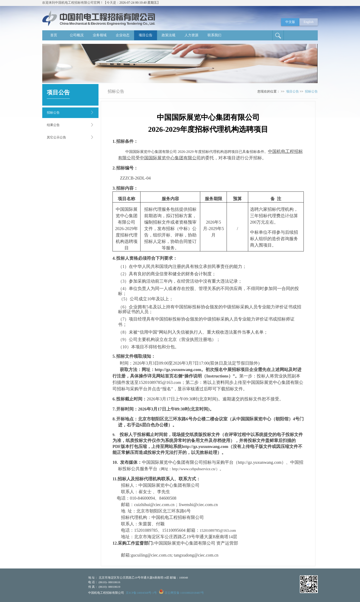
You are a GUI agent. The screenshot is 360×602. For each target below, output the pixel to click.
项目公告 (145, 35)
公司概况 (77, 35)
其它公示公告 (56, 137)
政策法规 (168, 35)
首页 (53, 35)
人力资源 (191, 35)
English (309, 22)
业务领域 (100, 35)
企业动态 (122, 35)
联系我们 (214, 35)
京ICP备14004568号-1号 (141, 592)
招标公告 (53, 112)
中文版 (290, 22)
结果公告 (53, 125)
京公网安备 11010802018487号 (184, 592)
